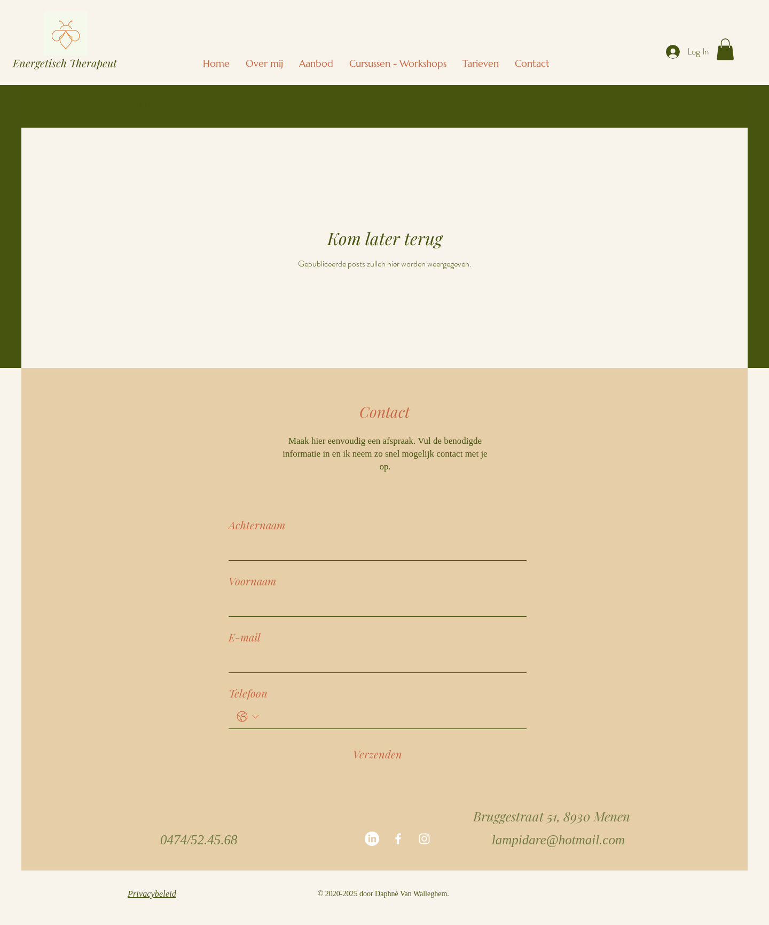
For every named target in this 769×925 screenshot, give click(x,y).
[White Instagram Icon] (424, 839)
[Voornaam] (374, 604)
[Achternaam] (374, 548)
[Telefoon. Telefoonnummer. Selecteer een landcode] (248, 716)
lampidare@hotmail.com (558, 840)
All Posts (149, 106)
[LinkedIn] (372, 839)
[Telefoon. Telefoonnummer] (390, 716)
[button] (397, 63)
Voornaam (252, 581)
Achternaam (257, 525)
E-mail (245, 637)
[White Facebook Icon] (398, 839)
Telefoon (248, 693)
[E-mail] (374, 660)
